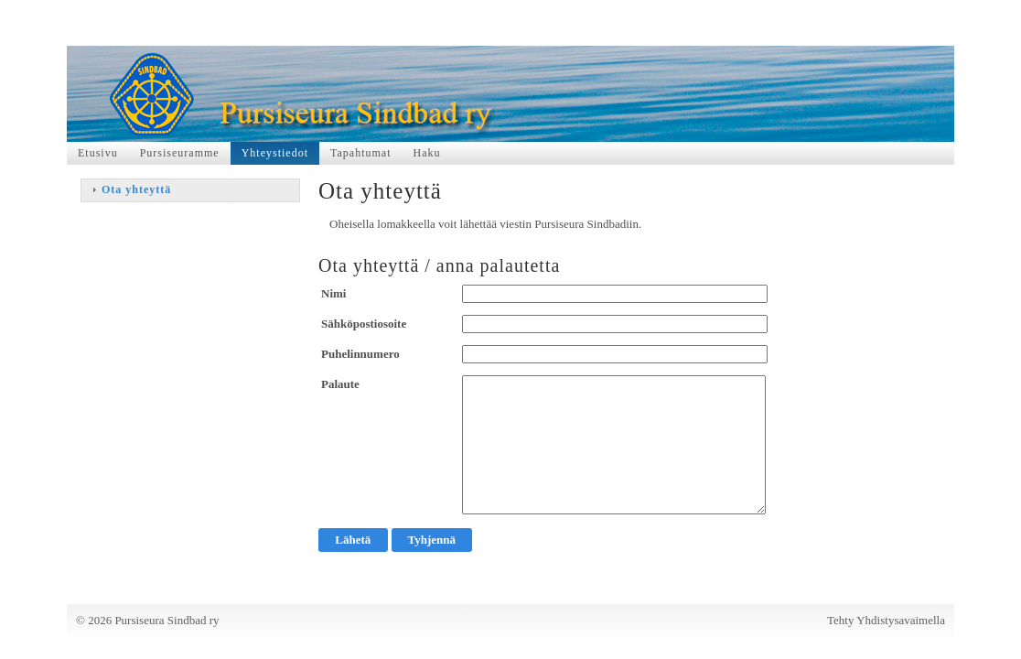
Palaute (340, 384)
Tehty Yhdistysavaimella (886, 620)
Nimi (333, 293)
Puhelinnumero (360, 354)
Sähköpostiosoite (363, 323)
